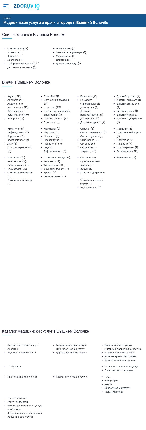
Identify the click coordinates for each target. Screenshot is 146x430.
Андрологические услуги (21, 352)
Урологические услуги (117, 388)
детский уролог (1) (127, 111)
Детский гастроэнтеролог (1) (91, 113)
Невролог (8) (51, 136)
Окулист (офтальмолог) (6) (55, 149)
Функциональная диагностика (24, 413)
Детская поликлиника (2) (22, 67)
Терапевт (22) (52, 161)
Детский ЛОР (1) (89, 118)
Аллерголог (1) (16, 100)
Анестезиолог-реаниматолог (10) (18, 113)
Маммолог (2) (52, 128)
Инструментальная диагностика (123, 349)
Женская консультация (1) (71, 52)
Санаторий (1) (64, 60)
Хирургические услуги (20, 417)
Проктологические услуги (22, 376)
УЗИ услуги (111, 380)
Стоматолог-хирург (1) (57, 157)
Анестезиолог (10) (18, 107)
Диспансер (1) (15, 60)
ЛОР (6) (12, 143)
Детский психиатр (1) (129, 100)
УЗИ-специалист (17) (56, 169)
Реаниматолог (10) (127, 151)
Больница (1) (15, 52)
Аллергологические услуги (22, 345)
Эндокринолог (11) (90, 187)
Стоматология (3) (17, 48)
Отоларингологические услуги (122, 366)
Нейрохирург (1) (53, 140)
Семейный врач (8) (18, 165)
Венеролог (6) (15, 118)
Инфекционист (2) (18, 132)
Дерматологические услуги (71, 352)
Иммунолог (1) (15, 128)
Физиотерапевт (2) (55, 176)
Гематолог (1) (52, 122)
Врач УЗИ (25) (52, 107)
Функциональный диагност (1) (90, 163)
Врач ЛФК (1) (51, 96)
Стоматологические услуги (71, 376)
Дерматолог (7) (89, 107)
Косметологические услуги (120, 360)
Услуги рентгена (16, 398)
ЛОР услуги (14, 366)
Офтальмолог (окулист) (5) (88, 149)
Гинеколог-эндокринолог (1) (90, 101)
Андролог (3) (15, 103)
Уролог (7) (50, 172)
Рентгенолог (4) (16, 161)
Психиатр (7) (124, 143)
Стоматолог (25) (17, 169)
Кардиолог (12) (16, 136)
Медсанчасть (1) (65, 56)
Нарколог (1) (51, 132)
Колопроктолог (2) (18, 140)
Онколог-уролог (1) (91, 136)
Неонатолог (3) (53, 143)
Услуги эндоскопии (18, 402)
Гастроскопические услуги (71, 345)
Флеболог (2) (88, 157)
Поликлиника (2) (66, 48)
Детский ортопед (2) (128, 96)
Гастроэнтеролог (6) (56, 118)
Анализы (12, 349)
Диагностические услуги (119, 345)
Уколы (108, 384)
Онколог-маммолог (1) (93, 132)
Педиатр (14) (124, 128)
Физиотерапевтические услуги (24, 405)
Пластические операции (119, 370)
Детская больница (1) (68, 63)
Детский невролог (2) (92, 122)
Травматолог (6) (53, 165)
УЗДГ (108, 376)
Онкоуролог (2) (89, 140)
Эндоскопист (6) (126, 157)
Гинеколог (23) (89, 96)
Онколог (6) (87, 128)
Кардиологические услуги (119, 352)
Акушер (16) (14, 96)
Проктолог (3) (125, 140)
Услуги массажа (114, 391)
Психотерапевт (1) (127, 147)
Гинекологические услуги (70, 349)
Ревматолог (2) (16, 157)
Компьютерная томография (120, 356)
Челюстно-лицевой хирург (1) (91, 182)
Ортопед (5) (87, 143)
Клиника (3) (14, 56)
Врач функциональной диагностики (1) (57, 113)
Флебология (14, 409)
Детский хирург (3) (128, 114)
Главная (7, 18)
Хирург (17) (87, 169)
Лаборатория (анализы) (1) (23, 63)
